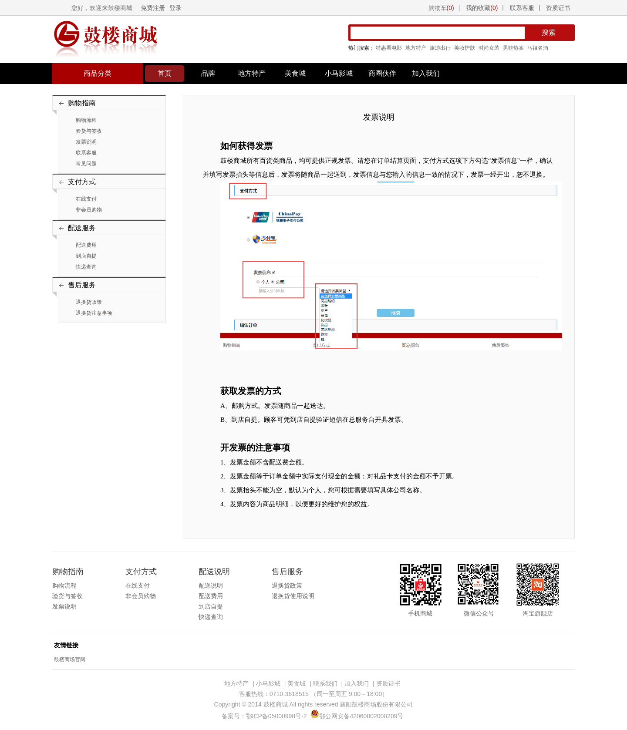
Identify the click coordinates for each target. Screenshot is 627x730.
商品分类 (97, 73)
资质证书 (558, 7)
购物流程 (86, 120)
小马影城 (339, 73)
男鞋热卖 (513, 48)
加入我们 (426, 73)
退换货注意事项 (94, 313)
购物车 (441, 7)
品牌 (208, 73)
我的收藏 (482, 7)
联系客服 (522, 7)
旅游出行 (440, 48)
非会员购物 (89, 210)
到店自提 (86, 256)
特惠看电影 (389, 48)
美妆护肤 (464, 48)
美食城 (295, 73)
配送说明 (211, 585)
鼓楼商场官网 (69, 659)
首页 (165, 73)
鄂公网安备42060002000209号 (356, 716)
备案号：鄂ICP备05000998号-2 (264, 716)
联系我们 (325, 683)
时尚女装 (489, 48)
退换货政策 (89, 302)
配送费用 (86, 245)
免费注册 (153, 7)
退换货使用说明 (293, 595)
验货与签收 (89, 131)
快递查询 (86, 267)
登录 (175, 7)
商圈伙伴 (382, 73)
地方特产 (415, 48)
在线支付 (86, 199)
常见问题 (86, 164)
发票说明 (86, 142)
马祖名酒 (537, 48)
